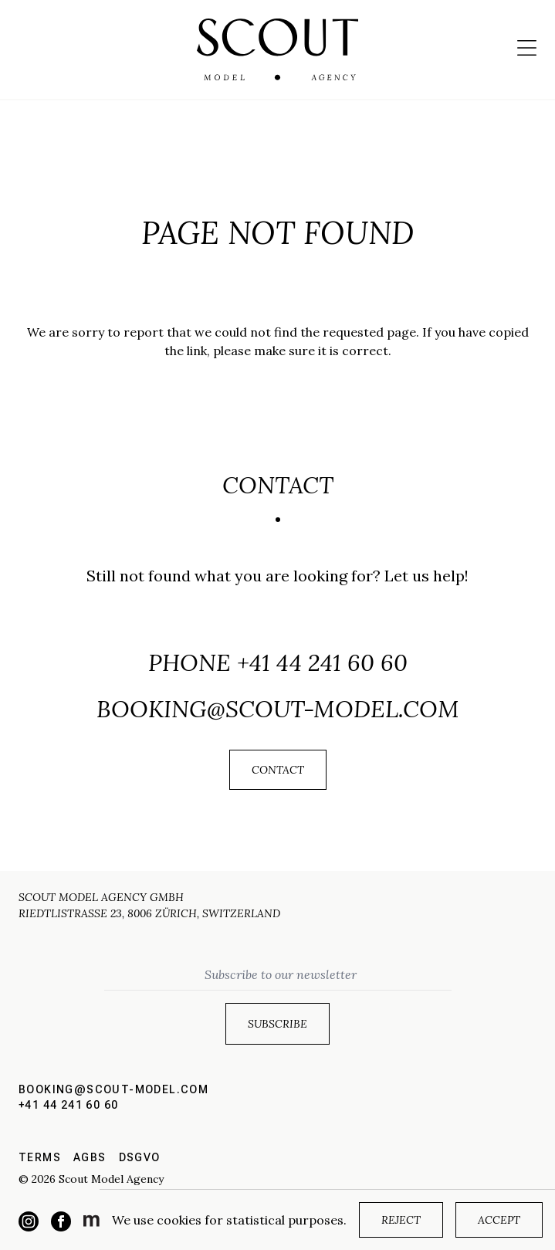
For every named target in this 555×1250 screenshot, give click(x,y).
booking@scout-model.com (277, 708)
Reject (401, 1220)
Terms (40, 1157)
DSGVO (140, 1157)
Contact (278, 770)
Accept (499, 1220)
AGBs (90, 1157)
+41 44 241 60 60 (322, 662)
